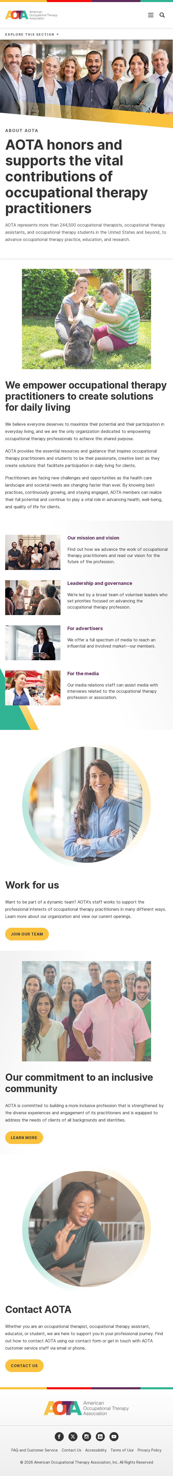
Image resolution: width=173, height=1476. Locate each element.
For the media (83, 673)
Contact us (24, 1366)
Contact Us (71, 1450)
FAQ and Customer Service (34, 1450)
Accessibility (96, 1450)
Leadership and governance (99, 583)
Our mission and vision (93, 538)
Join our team (27, 934)
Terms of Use (122, 1450)
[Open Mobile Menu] (150, 15)
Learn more (24, 1137)
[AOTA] (31, 15)
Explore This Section (29, 34)
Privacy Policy (150, 1450)
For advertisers (85, 628)
